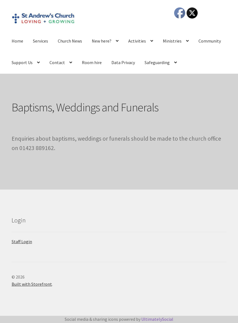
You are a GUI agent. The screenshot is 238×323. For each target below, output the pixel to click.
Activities (137, 41)
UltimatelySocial (157, 319)
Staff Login (22, 241)
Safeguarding (157, 62)
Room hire (92, 62)
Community (209, 41)
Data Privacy (123, 62)
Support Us (22, 62)
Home (17, 41)
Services (40, 41)
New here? (101, 41)
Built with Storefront (32, 284)
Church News (70, 41)
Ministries (172, 41)
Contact (57, 62)
